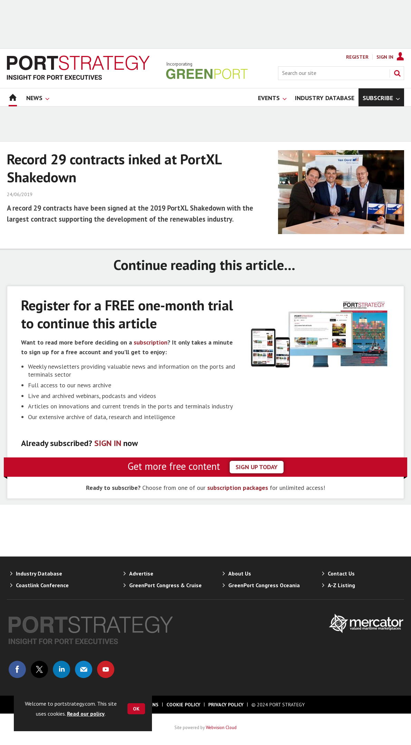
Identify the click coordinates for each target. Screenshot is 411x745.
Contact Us (341, 573)
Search (397, 73)
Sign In (384, 57)
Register (357, 57)
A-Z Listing (341, 585)
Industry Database (39, 573)
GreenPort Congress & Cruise (165, 585)
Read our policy (86, 713)
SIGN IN (107, 443)
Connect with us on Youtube (106, 669)
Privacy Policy (225, 705)
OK (136, 709)
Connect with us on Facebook (17, 669)
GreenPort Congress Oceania (264, 585)
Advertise (141, 573)
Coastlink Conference (42, 585)
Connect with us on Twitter (39, 669)
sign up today (257, 467)
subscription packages (237, 488)
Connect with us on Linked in (61, 669)
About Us (239, 573)
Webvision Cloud (221, 727)
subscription (151, 342)
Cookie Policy (183, 705)
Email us (84, 669)
